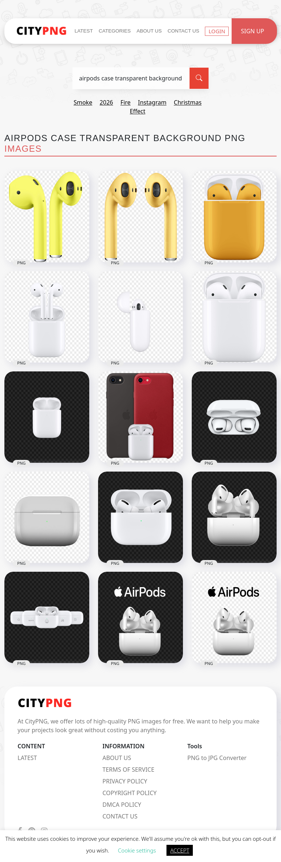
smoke (83, 102)
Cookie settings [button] (137, 850)
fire (125, 102)
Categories (115, 31)
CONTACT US (120, 816)
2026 (106, 102)
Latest (84, 31)
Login (217, 31)
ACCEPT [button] (179, 850)
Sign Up (252, 31)
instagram (152, 102)
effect (137, 111)
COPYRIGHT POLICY (129, 793)
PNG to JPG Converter (217, 758)
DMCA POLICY (121, 805)
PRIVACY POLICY (124, 781)
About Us (149, 31)
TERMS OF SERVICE (128, 769)
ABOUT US (116, 758)
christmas (188, 102)
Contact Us (183, 31)
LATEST (27, 758)
